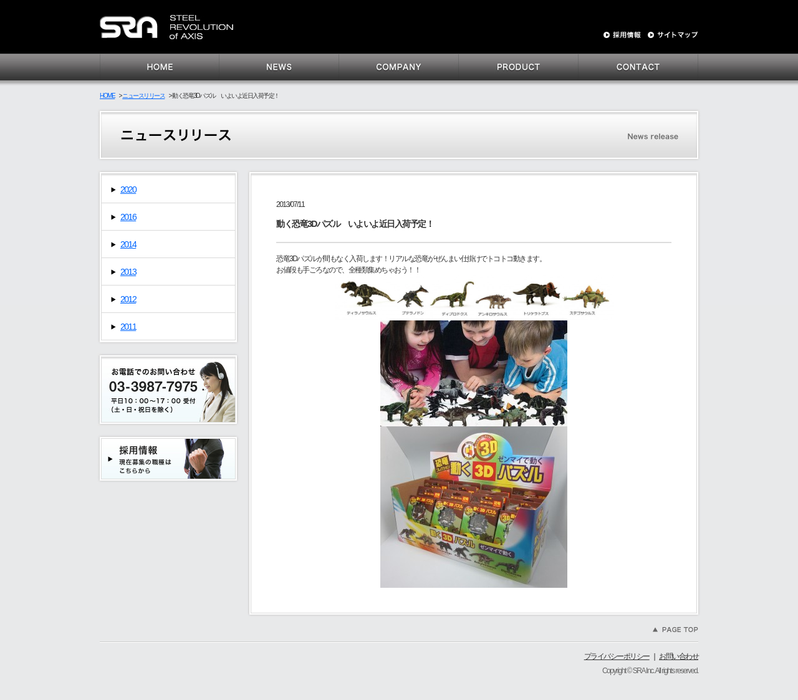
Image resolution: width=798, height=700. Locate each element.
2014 (128, 244)
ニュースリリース (143, 95)
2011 (128, 327)
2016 (128, 217)
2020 (128, 189)
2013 (128, 272)
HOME (107, 95)
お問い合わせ (678, 656)
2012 (128, 299)
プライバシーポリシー (617, 656)
